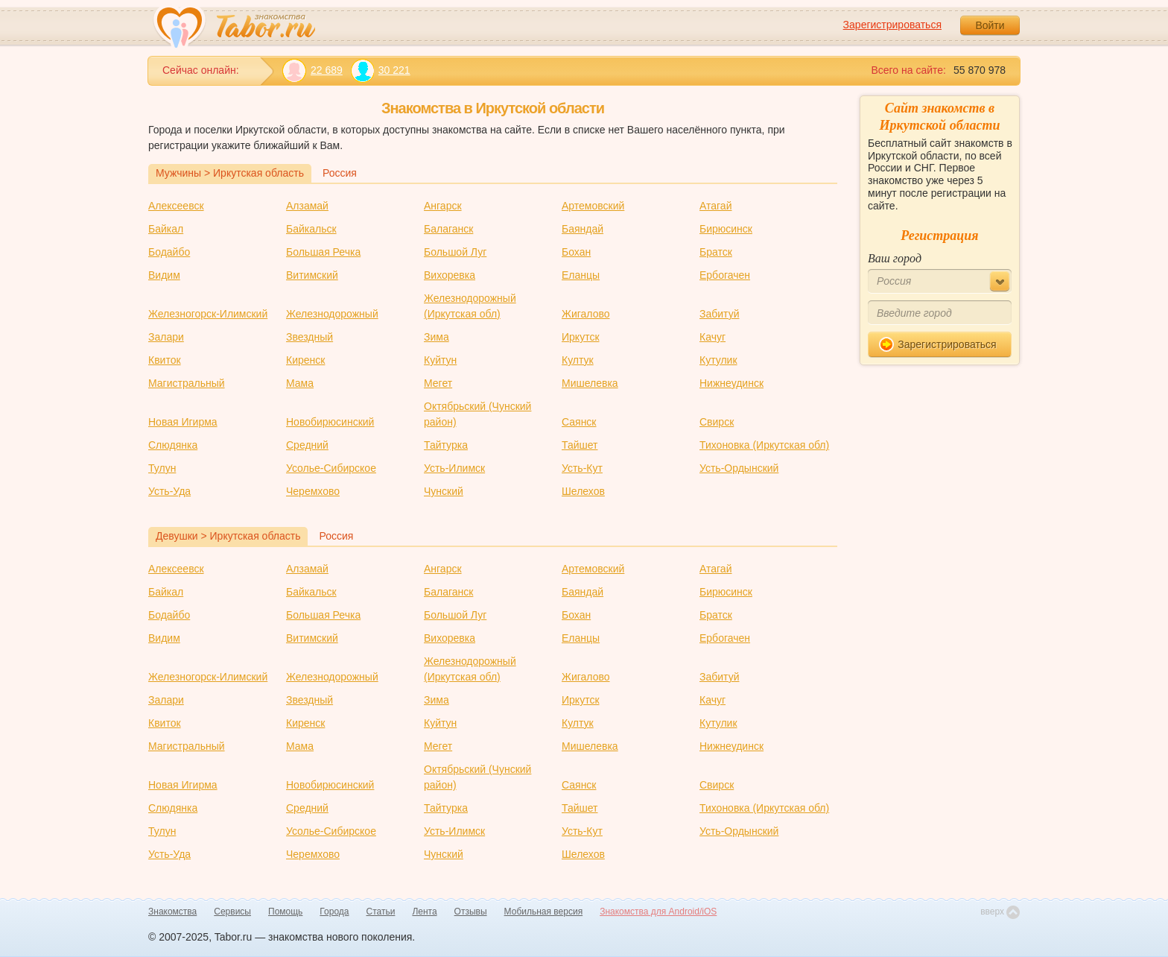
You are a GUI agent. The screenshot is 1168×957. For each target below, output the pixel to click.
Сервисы (232, 911)
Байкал (165, 229)
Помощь (285, 911)
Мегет (438, 383)
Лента (424, 911)
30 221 (380, 70)
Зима (436, 337)
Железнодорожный (332, 314)
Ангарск (443, 206)
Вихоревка (449, 275)
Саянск (579, 422)
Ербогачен (724, 275)
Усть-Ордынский (738, 468)
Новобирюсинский (330, 422)
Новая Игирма (183, 422)
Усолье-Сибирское (331, 468)
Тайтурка (446, 445)
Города (334, 911)
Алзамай (307, 206)
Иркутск (581, 337)
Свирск (716, 422)
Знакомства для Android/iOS (658, 911)
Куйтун (440, 360)
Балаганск (448, 229)
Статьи (381, 911)
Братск (715, 252)
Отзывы (470, 911)
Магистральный (186, 383)
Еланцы (581, 275)
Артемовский (593, 206)
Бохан (576, 252)
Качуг (712, 337)
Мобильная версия (543, 911)
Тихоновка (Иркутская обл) (764, 445)
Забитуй (719, 314)
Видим (164, 275)
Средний (307, 445)
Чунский (443, 491)
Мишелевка (590, 383)
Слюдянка (172, 445)
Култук (578, 360)
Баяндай (582, 229)
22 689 (312, 70)
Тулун (162, 468)
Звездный (309, 337)
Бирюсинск (725, 229)
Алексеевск (176, 206)
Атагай (715, 206)
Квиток (164, 360)
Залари (166, 337)
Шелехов (583, 491)
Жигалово (586, 314)
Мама (300, 383)
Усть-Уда (169, 491)
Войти (989, 25)
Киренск (305, 360)
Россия (340, 173)
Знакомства (172, 911)
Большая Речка (323, 252)
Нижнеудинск (731, 383)
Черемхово (313, 491)
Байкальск (311, 229)
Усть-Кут (582, 468)
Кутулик (718, 360)
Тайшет (580, 445)
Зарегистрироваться (892, 25)
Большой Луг (455, 252)
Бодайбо (169, 252)
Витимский (312, 275)
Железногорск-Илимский (207, 314)
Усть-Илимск (454, 468)
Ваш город (894, 258)
